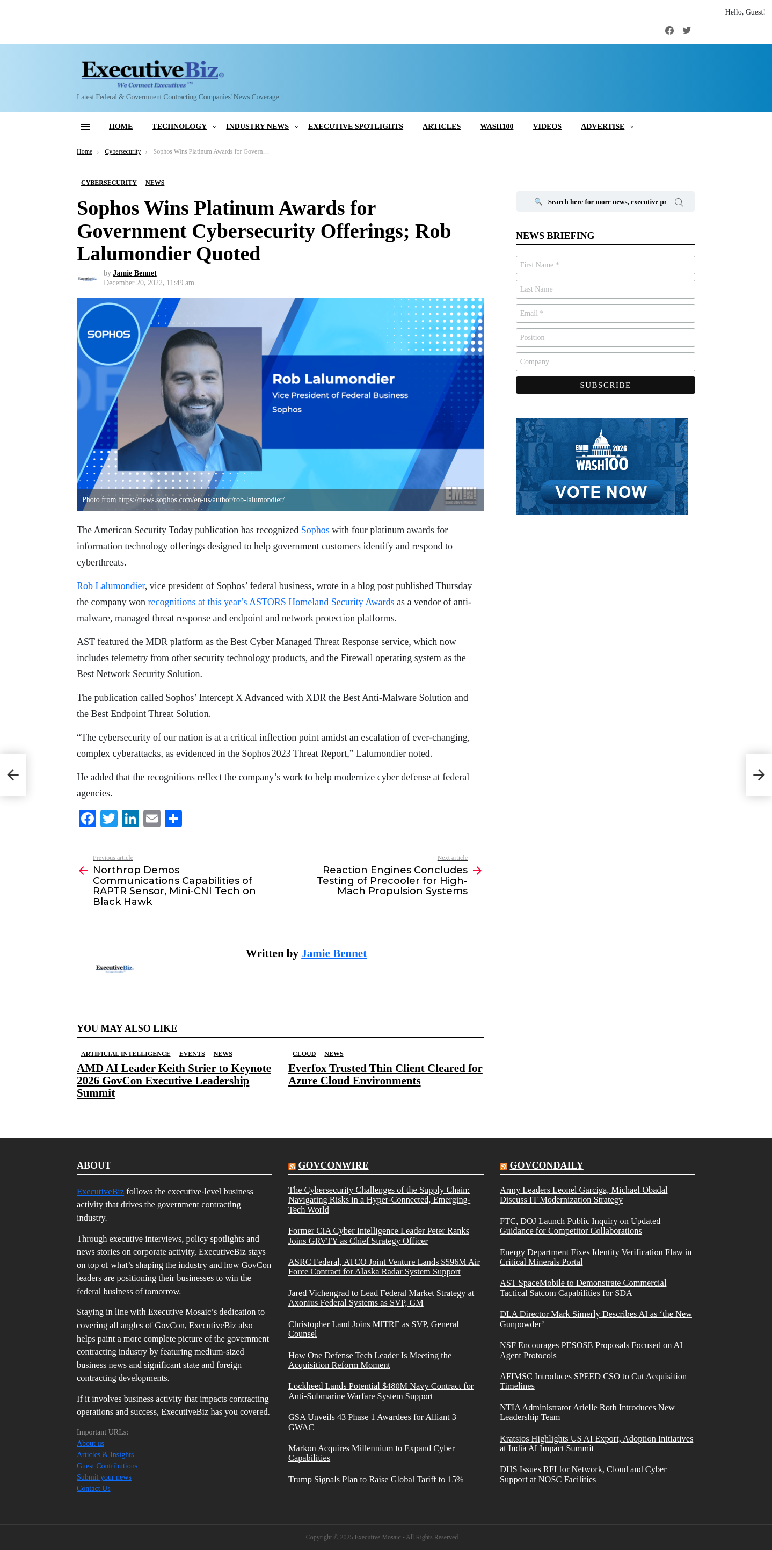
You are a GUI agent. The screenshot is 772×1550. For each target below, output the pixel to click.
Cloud (304, 1054)
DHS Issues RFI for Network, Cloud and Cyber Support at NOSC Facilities (583, 1474)
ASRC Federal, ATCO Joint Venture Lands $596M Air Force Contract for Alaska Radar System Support (384, 1267)
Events (192, 1054)
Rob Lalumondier (111, 586)
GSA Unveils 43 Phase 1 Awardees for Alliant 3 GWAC (372, 1422)
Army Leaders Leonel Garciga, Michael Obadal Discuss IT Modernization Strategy (584, 1195)
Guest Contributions (107, 1466)
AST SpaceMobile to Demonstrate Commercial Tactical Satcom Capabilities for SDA (583, 1288)
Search (679, 204)
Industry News (257, 126)
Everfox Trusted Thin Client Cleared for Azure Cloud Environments (385, 1074)
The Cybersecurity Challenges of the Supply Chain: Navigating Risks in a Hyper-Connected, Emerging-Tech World (379, 1200)
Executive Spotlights (355, 126)
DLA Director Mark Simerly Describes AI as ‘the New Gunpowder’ (596, 1319)
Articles (442, 126)
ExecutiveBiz (100, 1191)
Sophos (315, 530)
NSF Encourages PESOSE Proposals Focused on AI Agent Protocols (591, 1350)
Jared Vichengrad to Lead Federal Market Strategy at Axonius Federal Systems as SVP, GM (381, 1298)
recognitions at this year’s (271, 602)
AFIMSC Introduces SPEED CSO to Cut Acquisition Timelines (593, 1381)
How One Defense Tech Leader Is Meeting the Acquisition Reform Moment (369, 1360)
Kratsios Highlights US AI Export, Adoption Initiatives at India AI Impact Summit (596, 1443)
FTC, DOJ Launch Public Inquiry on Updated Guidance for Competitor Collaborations (580, 1226)
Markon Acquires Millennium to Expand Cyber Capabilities (371, 1453)
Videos (547, 126)
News (223, 1054)
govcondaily (546, 1165)
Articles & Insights (105, 1455)
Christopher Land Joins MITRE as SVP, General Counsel (373, 1329)
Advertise (602, 126)
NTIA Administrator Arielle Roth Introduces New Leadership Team (587, 1412)
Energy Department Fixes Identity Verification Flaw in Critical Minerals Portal (595, 1257)
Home (121, 126)
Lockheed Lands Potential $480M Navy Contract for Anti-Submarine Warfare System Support (381, 1391)
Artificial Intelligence (126, 1054)
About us (90, 1443)
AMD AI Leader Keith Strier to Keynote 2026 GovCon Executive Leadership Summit (174, 1080)
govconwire (333, 1165)
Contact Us (94, 1488)
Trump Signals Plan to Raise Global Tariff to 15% (376, 1479)
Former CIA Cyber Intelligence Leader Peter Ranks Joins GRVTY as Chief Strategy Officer (378, 1235)
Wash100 (496, 126)
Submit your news (104, 1477)
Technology (179, 126)
